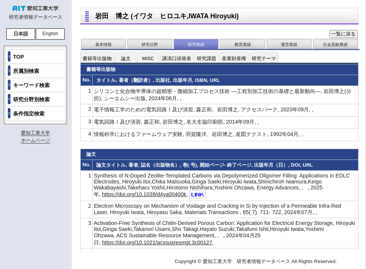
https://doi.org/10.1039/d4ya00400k (144, 194)
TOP (18, 57)
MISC (148, 58)
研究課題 (206, 58)
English (50, 33)
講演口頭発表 (176, 58)
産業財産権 (234, 58)
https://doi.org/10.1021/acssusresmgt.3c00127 (157, 242)
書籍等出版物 (97, 58)
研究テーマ (264, 58)
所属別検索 (26, 71)
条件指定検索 (28, 114)
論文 (126, 58)
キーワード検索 (31, 85)
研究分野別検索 (31, 99)
